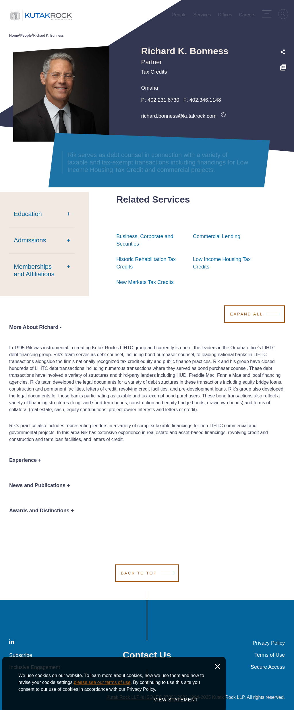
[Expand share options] (282, 52)
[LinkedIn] (11, 643)
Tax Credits (154, 72)
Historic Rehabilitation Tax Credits (151, 263)
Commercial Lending (216, 236)
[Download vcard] (223, 116)
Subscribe (20, 655)
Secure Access (268, 667)
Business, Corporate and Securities (151, 240)
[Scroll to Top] (147, 573)
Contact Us (147, 655)
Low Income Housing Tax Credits (228, 263)
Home (14, 36)
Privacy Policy (269, 643)
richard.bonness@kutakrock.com (178, 116)
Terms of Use (269, 655)
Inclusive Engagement (34, 667)
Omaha (149, 88)
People (26, 36)
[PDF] (283, 68)
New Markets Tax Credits (145, 282)
